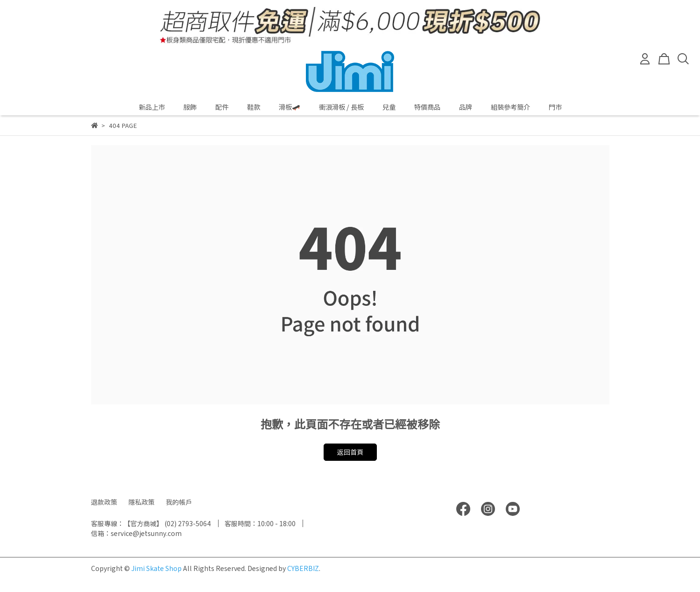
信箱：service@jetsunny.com (136, 533)
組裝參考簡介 (510, 107)
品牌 (465, 107)
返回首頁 (350, 452)
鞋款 (253, 107)
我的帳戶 (179, 502)
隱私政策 (141, 502)
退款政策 (104, 502)
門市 (555, 107)
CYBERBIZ (303, 568)
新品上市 (152, 107)
